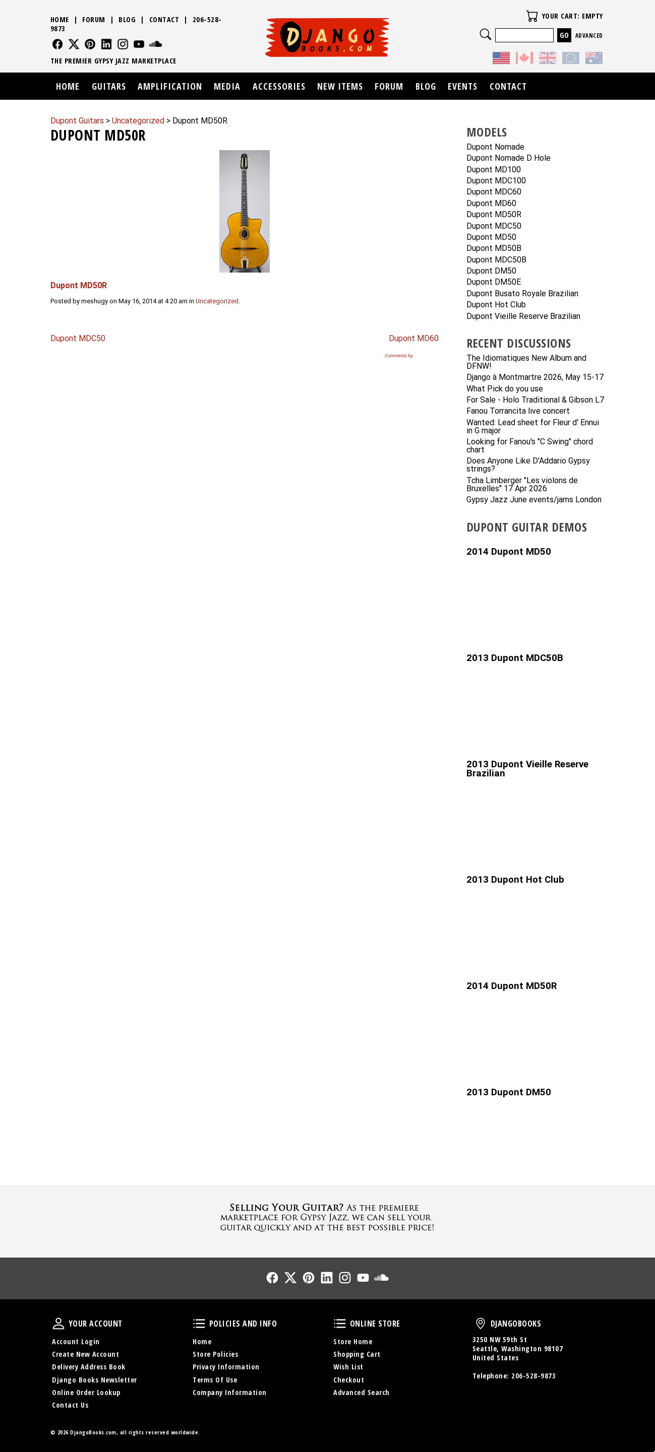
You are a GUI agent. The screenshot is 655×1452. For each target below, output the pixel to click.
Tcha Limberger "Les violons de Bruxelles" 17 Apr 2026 (522, 485)
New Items (340, 86)
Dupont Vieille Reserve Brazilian (523, 316)
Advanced (589, 35)
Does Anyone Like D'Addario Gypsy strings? (528, 465)
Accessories (279, 86)
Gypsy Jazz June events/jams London (534, 500)
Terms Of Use (215, 1379)
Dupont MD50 (491, 237)
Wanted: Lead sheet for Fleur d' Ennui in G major (532, 427)
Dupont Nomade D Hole (508, 158)
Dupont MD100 (493, 170)
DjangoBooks (480, 1323)
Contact (164, 19)
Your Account (58, 1323)
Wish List (348, 1366)
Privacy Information (226, 1366)
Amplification (170, 86)
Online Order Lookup (86, 1392)
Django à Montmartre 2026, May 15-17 (535, 377)
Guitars (109, 86)
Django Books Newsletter (94, 1379)
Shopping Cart (357, 1354)
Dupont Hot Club (496, 305)
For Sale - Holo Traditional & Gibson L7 (535, 400)
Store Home (352, 1341)
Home (59, 19)
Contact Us (70, 1405)
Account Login (76, 1341)
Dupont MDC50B (496, 260)
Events (463, 86)
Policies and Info (199, 1323)
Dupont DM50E (493, 282)
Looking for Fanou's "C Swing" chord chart (529, 446)
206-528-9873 (533, 1375)
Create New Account (85, 1354)
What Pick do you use (504, 389)
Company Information (230, 1392)
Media (227, 86)
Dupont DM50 (491, 271)
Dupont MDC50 (77, 338)
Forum (93, 19)
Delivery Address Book (89, 1366)
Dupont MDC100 (496, 181)
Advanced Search (361, 1392)
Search (486, 34)
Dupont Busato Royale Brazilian (522, 294)
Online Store (340, 1323)
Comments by (411, 355)
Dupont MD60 (414, 338)
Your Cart (532, 16)
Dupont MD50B (493, 248)
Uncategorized (217, 301)
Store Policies (215, 1354)
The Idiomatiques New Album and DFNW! (526, 362)
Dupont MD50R (493, 215)
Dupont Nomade (495, 147)
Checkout (348, 1379)
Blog (127, 19)
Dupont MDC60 (493, 192)
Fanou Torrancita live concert (518, 411)
